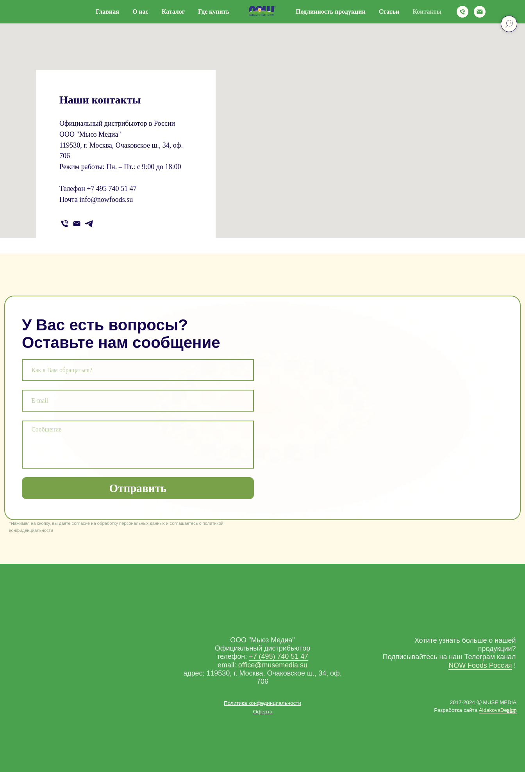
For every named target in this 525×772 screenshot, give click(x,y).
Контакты (426, 11)
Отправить (137, 488)
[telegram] (89, 223)
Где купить (213, 11)
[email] (138, 401)
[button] (263, 712)
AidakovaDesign (498, 710)
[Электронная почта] (480, 12)
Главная (107, 11)
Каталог (173, 11)
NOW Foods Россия (480, 665)
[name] (138, 370)
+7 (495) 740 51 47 (278, 656)
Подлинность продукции (331, 11)
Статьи (389, 11)
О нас (140, 11)
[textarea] (138, 445)
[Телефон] (462, 12)
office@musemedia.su (272, 665)
